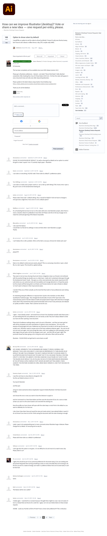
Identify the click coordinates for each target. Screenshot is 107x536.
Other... (77, 82)
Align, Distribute (79, 46)
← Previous (31, 517)
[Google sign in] (39, 121)
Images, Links (79, 70)
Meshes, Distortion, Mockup (82, 79)
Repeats (77, 91)
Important (52, 56)
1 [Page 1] (37, 517)
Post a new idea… (80, 37)
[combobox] (87, 118)
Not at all (41, 56)
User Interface (79, 110)
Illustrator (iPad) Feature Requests (88, 140)
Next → (51, 517)
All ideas (77, 39)
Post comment (58, 149)
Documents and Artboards (82, 60)
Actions (77, 44)
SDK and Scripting (80, 94)
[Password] (30, 136)
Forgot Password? (18, 140)
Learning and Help (80, 77)
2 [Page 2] (40, 517)
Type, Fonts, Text (79, 108)
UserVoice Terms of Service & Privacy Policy (51, 531)
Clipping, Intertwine (80, 53)
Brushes (77, 51)
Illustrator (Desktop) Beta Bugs (87, 125)
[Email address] (30, 130)
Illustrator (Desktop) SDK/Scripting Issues (90, 134)
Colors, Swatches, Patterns (82, 58)
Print (76, 89)
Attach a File (19, 114)
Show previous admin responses (21, 97)
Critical (63, 56)
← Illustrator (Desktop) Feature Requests (13, 30)
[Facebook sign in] (21, 121)
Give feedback (83, 123)
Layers (77, 75)
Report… (41, 48)
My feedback (78, 42)
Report (45, 158)
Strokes (77, 101)
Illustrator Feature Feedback (86, 143)
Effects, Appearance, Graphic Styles (84, 63)
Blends (77, 49)
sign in (89, 23)
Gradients (78, 68)
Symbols (77, 103)
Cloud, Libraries (79, 56)
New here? (30, 144)
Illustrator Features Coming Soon (88, 145)
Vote (6, 42)
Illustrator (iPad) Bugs (85, 138)
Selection (77, 96)
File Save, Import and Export (82, 65)
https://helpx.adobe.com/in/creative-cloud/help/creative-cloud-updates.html (34, 84)
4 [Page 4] (46, 517)
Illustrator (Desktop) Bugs (86, 128)
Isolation (77, 72)
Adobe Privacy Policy (79, 531)
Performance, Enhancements (82, 87)
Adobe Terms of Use (68, 531)
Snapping (77, 98)
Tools (76, 106)
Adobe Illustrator (84, 149)
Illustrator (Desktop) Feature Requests (86, 33)
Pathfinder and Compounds (82, 84)
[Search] (101, 118)
